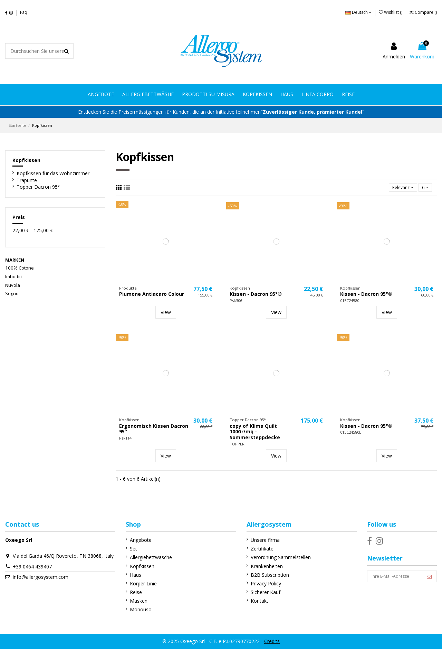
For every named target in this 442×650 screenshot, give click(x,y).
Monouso (137, 610)
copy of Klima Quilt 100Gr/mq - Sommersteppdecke (255, 433)
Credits (272, 642)
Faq (23, 12)
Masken (135, 602)
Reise (133, 593)
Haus (132, 576)
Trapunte (27, 180)
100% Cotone (19, 268)
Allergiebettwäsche (148, 558)
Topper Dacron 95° (38, 186)
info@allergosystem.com (40, 585)
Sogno (12, 293)
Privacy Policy (259, 585)
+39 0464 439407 (32, 574)
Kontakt (253, 602)
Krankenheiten (260, 567)
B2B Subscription (263, 576)
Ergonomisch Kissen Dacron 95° (153, 430)
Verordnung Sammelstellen (274, 558)
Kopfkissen (26, 160)
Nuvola (12, 285)
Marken (14, 260)
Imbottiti (13, 276)
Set (130, 550)
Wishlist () (391, 12)
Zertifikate (255, 550)
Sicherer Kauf (259, 593)
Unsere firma (258, 541)
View (166, 313)
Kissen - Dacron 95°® (256, 295)
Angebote (137, 541)
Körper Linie (140, 585)
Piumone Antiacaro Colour (151, 295)
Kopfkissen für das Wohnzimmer (53, 173)
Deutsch (358, 12)
